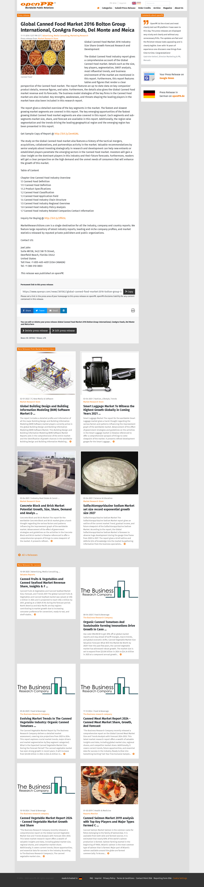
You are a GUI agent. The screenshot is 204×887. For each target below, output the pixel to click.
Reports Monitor (90, 813)
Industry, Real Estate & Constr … (45, 498)
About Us (179, 8)
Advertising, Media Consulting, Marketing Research (65, 35)
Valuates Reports (27, 574)
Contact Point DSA (144, 878)
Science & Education (103, 498)
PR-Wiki (113, 3)
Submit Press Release (125, 8)
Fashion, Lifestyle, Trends (105, 399)
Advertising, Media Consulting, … (45, 572)
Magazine (167, 8)
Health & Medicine (102, 810)
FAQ (91, 878)
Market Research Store (48, 38)
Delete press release (35, 330)
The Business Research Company (98, 617)
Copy (129, 291)
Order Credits (144, 8)
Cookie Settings (180, 878)
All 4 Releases (27, 555)
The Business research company (97, 714)
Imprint (122, 3)
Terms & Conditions (125, 878)
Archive (157, 8)
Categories (107, 8)
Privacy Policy (109, 878)
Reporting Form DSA (162, 878)
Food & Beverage (101, 615)
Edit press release (63, 330)
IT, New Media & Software (42, 399)
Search (176, 3)
